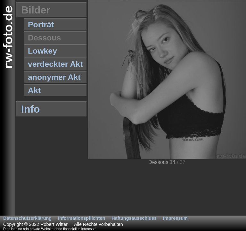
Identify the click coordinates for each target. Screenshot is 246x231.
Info (30, 109)
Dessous (44, 37)
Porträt (41, 24)
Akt (34, 90)
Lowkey (42, 51)
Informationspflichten (81, 218)
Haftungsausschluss (134, 218)
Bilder (35, 10)
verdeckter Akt (55, 64)
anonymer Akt (54, 77)
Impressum (175, 218)
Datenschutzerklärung (27, 218)
